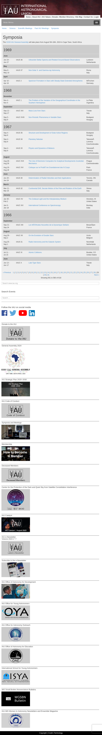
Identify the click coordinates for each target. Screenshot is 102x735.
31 (48, 275)
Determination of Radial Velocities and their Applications (50, 178)
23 (78, 273)
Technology (58, 733)
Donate (55, 17)
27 (91, 273)
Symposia (55, 28)
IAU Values (46, 17)
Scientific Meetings (25, 28)
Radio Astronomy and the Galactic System (45, 242)
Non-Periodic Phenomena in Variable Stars (45, 117)
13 (45, 273)
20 (68, 273)
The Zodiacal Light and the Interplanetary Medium (47, 199)
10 (35, 273)
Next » (96, 275)
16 (55, 273)
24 (81, 273)
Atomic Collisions (35, 252)
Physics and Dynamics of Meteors (41, 148)
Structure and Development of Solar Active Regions (48, 133)
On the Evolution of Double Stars (41, 235)
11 (38, 273)
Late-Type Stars (35, 263)
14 (48, 273)
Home (28, 17)
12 (41, 273)
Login (96, 17)
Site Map (78, 17)
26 (88, 273)
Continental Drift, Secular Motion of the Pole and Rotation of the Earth (55, 188)
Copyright (43, 733)
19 (65, 273)
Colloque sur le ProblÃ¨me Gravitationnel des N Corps (49, 167)
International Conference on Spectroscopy (45, 205)
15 (51, 273)
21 (71, 273)
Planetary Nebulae (36, 139)
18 (61, 273)
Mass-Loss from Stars (37, 111)
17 (58, 273)
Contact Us (88, 17)
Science (12, 28)
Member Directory (66, 17)
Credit (50, 733)
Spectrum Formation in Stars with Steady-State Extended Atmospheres (56, 81)
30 (45, 275)
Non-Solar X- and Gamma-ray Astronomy (44, 70)
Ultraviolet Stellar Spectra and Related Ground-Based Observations (54, 60)
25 (84, 273)
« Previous (7, 273)
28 (94, 273)
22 (74, 273)
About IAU (36, 17)
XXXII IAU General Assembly (17, 42)
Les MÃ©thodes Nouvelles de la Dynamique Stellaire (49, 225)
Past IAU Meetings (42, 28)
